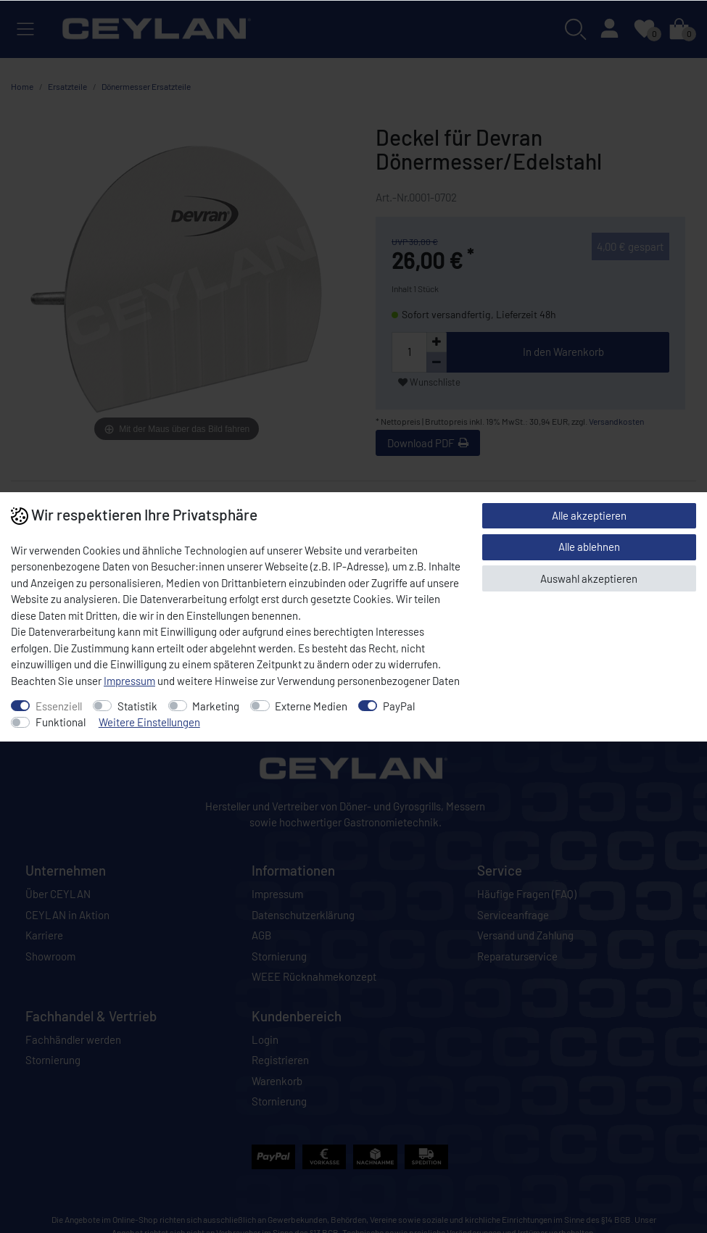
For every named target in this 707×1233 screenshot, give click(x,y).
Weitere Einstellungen (149, 721)
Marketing (215, 706)
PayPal (399, 706)
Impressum (129, 680)
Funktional (61, 721)
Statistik (137, 706)
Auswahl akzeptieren (588, 578)
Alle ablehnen (589, 546)
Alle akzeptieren (589, 515)
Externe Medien (311, 706)
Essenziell (59, 706)
